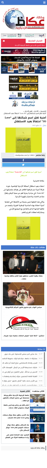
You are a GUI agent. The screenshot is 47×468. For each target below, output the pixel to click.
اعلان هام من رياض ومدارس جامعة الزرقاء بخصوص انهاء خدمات (16, 406)
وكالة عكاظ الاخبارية (37, 448)
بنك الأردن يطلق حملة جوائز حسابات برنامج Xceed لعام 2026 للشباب (16, 416)
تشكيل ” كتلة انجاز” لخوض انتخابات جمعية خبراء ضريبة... (23, 335)
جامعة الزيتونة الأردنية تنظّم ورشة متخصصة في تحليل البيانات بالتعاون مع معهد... (16, 398)
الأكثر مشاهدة (38, 391)
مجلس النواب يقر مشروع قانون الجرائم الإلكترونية (23, 307)
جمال (44, 125)
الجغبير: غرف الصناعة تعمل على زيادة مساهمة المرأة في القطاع (17, 436)
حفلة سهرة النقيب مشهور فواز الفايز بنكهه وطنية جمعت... (23, 277)
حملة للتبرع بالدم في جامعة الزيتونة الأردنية (30, 45)
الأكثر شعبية (25, 391)
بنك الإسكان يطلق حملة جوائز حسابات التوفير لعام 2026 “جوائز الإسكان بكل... (17, 428)
